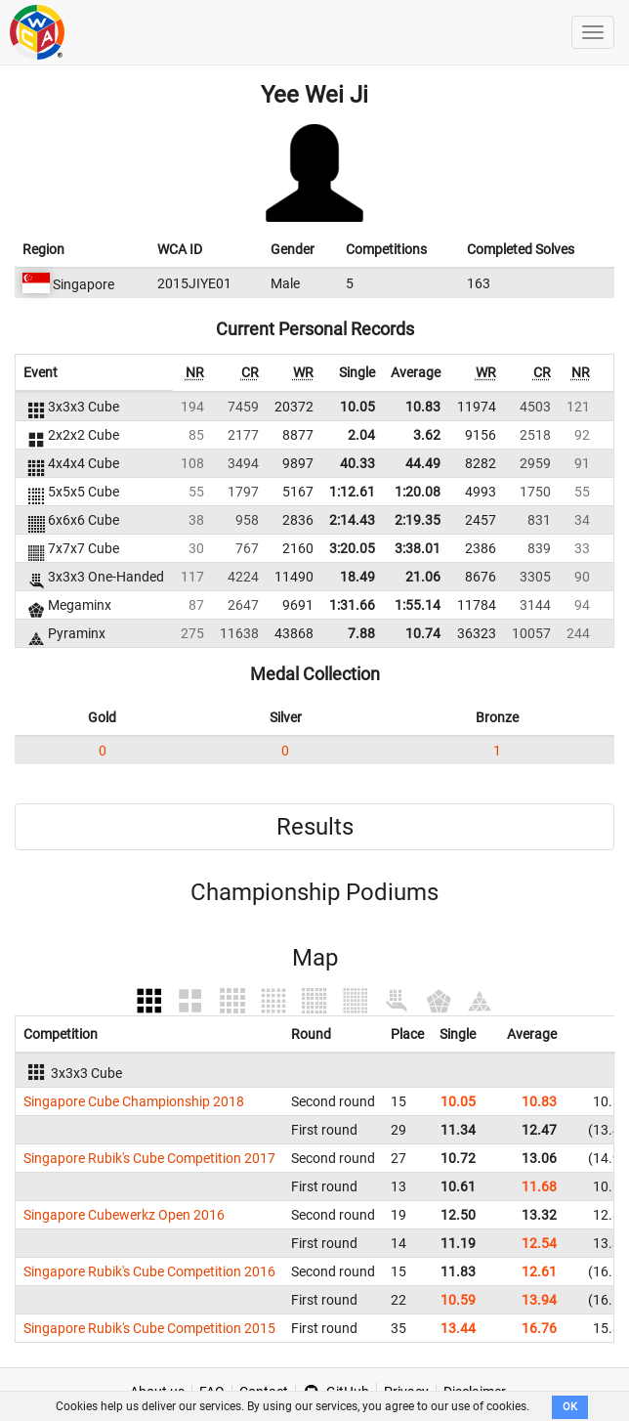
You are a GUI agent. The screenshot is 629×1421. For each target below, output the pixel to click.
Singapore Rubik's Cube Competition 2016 (149, 1271)
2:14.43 (352, 520)
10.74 (422, 633)
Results (315, 826)
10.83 (422, 406)
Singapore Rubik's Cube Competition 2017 (149, 1158)
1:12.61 (352, 491)
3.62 (426, 435)
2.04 (361, 435)
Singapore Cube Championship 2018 (133, 1101)
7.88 (361, 633)
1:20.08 (417, 491)
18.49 (357, 576)
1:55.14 (417, 605)
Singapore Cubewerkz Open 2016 (124, 1215)
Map (315, 957)
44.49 (422, 463)
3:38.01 (417, 548)
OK (570, 1406)
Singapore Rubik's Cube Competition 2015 (149, 1328)
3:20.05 (352, 548)
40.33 (357, 463)
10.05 (357, 406)
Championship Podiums (314, 892)
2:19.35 (417, 520)
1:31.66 (352, 605)
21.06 (422, 576)
